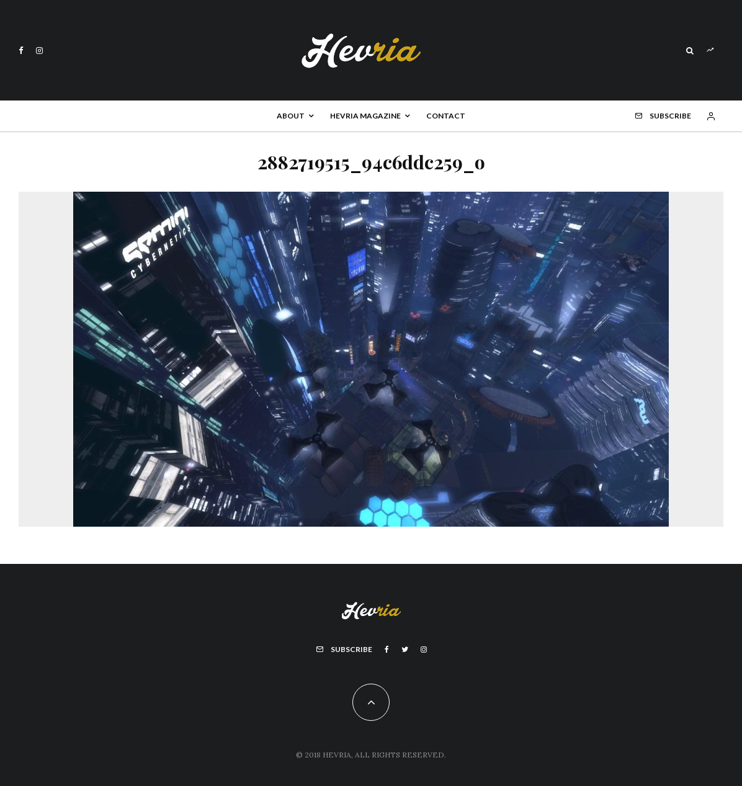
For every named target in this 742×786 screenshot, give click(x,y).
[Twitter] (404, 649)
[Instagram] (39, 51)
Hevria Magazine (365, 115)
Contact (445, 115)
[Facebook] (21, 51)
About (291, 115)
